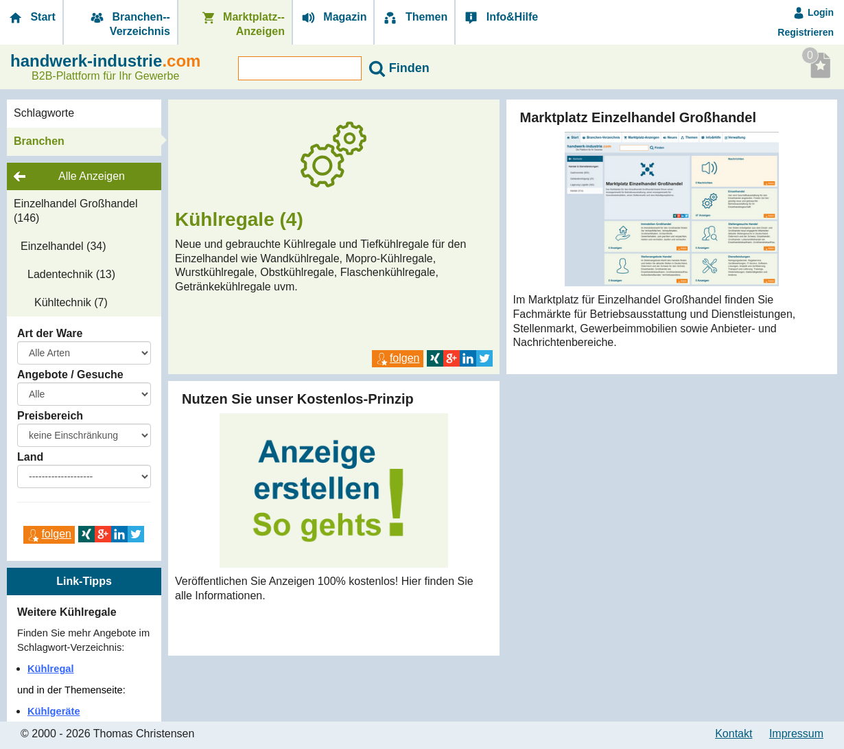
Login (813, 12)
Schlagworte (44, 113)
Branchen (39, 141)
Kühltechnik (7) (71, 302)
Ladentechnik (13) (71, 274)
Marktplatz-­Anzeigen (242, 24)
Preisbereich (50, 416)
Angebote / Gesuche (70, 374)
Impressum (796, 733)
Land (30, 457)
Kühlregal (50, 668)
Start (31, 17)
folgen (49, 534)
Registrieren (805, 32)
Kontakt (733, 733)
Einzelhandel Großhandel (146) (76, 211)
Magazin (333, 17)
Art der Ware (49, 333)
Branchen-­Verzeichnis (129, 24)
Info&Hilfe (500, 17)
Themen (414, 17)
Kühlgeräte (53, 711)
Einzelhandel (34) (63, 246)
